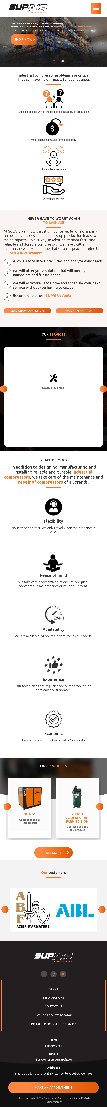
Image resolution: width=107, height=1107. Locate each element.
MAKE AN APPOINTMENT (79, 310)
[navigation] (96, 8)
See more (57, 852)
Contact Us (53, 1006)
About (53, 988)
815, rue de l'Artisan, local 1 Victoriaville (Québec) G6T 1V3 (53, 1073)
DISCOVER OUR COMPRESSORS (27, 310)
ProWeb (85, 1098)
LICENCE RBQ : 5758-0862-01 (53, 1015)
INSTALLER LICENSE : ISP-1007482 (53, 1024)
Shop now (24, 39)
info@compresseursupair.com (53, 1059)
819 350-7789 (53, 1045)
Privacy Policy (54, 1101)
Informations (53, 997)
